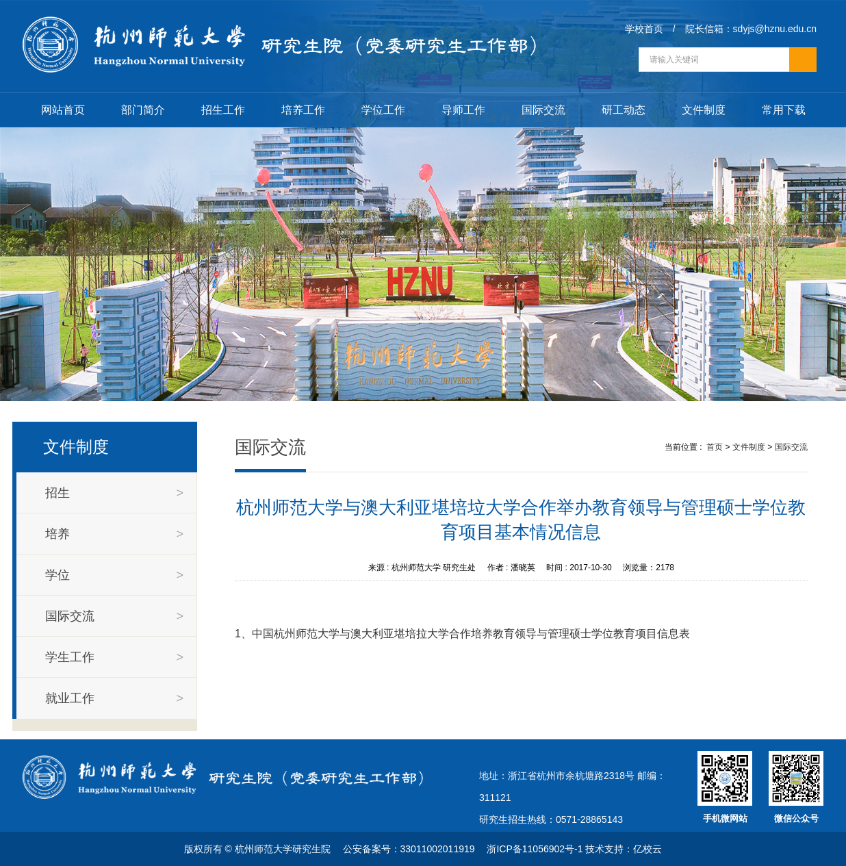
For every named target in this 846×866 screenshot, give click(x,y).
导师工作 (463, 110)
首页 (714, 447)
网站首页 (63, 110)
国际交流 (543, 110)
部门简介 (143, 110)
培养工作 (303, 110)
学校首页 (644, 28)
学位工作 (383, 110)
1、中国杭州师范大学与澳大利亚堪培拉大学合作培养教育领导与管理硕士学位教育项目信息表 (462, 633)
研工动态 (623, 110)
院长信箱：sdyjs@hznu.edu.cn (751, 28)
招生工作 (223, 110)
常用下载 (784, 110)
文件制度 (704, 110)
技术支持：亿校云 (623, 848)
